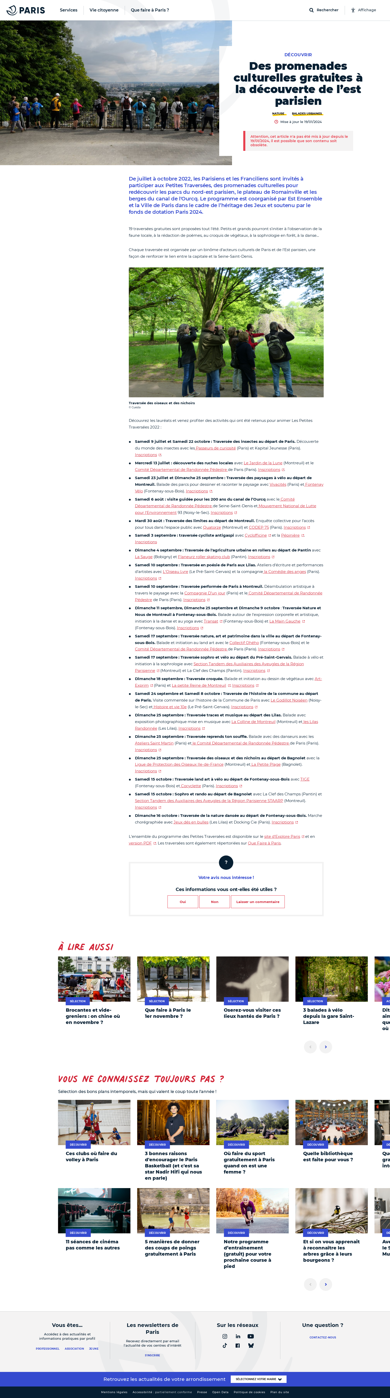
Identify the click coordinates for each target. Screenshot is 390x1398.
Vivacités (278, 484)
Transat (211, 621)
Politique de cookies (249, 1392)
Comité (142, 649)
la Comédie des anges (284, 571)
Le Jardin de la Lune (263, 462)
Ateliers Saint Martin (154, 743)
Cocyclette (190, 785)
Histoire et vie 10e (170, 706)
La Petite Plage (265, 764)
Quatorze (212, 527)
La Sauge (144, 556)
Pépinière (290, 535)
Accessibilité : (162, 1392)
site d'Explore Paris (282, 836)
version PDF (140, 843)
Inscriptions (146, 454)
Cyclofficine (256, 535)
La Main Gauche (284, 621)
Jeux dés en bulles (191, 822)
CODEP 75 (259, 527)
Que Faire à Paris (264, 843)
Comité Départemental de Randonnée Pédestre (181, 469)
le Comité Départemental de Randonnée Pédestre (241, 743)
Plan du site (279, 1392)
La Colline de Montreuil (253, 721)
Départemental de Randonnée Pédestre (188, 649)
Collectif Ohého (244, 642)
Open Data (220, 1392)
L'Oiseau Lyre (175, 571)
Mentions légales (114, 1392)
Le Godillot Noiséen (289, 700)
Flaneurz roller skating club (204, 556)
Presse (202, 1392)
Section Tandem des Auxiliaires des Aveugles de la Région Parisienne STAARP (209, 800)
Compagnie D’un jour (204, 593)
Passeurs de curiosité (215, 448)
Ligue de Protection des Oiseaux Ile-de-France (179, 764)
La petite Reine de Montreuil (199, 685)
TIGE (305, 779)
